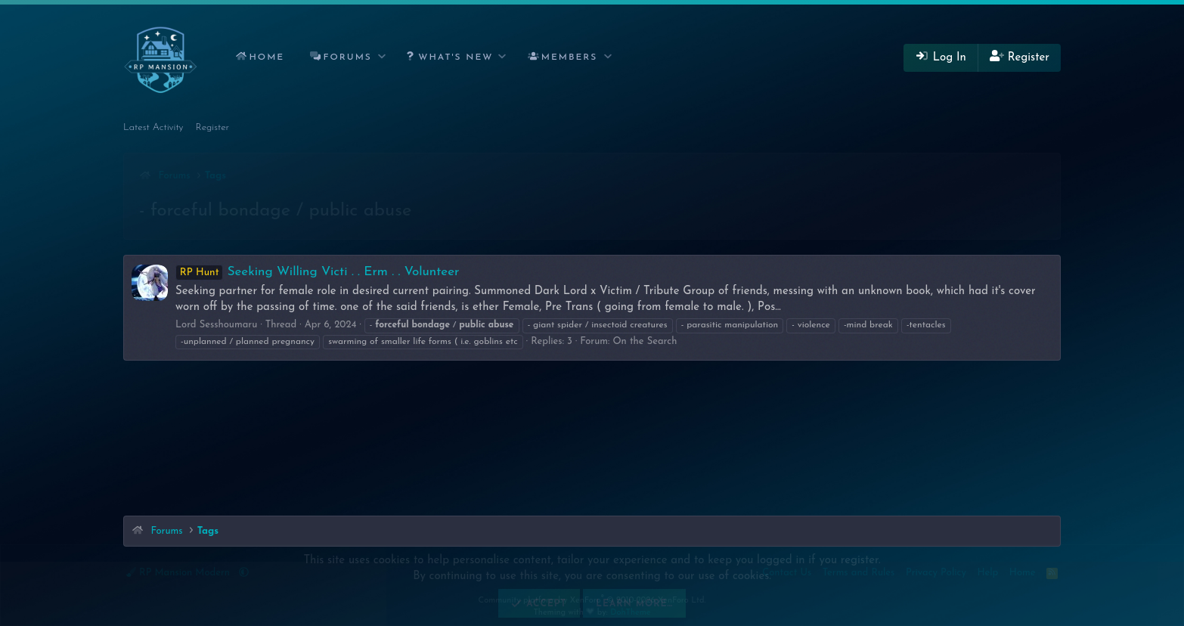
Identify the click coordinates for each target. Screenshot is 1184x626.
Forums (348, 57)
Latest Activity (153, 127)
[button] (382, 57)
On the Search (644, 341)
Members (569, 57)
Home (266, 57)
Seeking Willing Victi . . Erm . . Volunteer (317, 271)
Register (213, 127)
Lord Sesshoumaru (216, 325)
